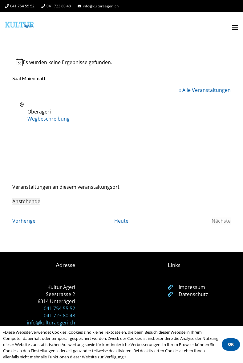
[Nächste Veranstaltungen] (221, 221)
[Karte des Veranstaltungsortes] (121, 145)
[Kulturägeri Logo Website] (19, 24)
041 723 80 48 (59, 315)
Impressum (192, 287)
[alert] (121, 62)
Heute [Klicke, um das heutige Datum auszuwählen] (121, 220)
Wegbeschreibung (48, 118)
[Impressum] (173, 287)
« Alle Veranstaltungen (205, 90)
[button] (235, 28)
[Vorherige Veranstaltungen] (23, 221)
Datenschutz (193, 294)
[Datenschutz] (173, 294)
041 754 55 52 (59, 308)
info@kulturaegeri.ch (51, 322)
